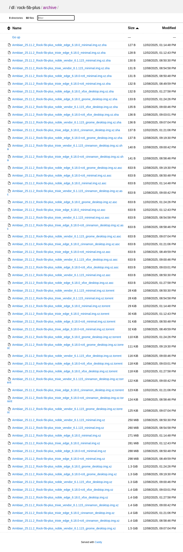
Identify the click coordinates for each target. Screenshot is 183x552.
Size (133, 28)
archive (49, 7)
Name (17, 28)
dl (12, 7)
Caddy (98, 542)
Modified (169, 28)
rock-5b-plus (28, 7)
